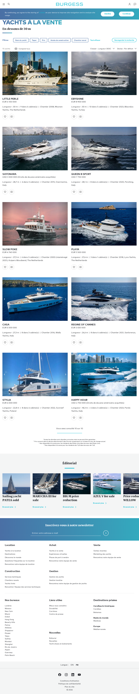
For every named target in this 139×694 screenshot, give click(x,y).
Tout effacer (95, 40)
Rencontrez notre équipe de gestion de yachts (68, 583)
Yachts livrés (10, 583)
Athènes (8, 628)
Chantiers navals (12, 580)
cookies (42, 12)
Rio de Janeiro (11, 647)
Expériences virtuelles (58, 554)
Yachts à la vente (56, 551)
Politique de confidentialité (69, 684)
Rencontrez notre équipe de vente (63, 561)
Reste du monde (100, 618)
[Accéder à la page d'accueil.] (69, 4)
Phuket (7, 633)
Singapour (9, 630)
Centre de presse (56, 614)
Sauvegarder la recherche (124, 40)
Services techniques (13, 577)
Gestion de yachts (56, 577)
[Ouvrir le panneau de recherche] (8, 4)
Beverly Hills (10, 622)
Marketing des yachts (102, 554)
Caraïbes (97, 609)
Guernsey (8, 652)
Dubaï (7, 617)
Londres (8, 606)
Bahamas (97, 612)
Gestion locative (55, 580)
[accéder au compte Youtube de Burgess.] (79, 675)
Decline (107, 13)
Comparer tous (22, 48)
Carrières (53, 611)
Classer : (102, 48)
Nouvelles (53, 641)
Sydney (8, 639)
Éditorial (52, 638)
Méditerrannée (99, 629)
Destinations (10, 554)
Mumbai (8, 641)
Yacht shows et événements (60, 644)
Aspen (7, 650)
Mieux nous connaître (57, 606)
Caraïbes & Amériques (103, 606)
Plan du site (69, 687)
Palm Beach (10, 655)
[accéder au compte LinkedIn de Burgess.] (72, 675)
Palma (7, 625)
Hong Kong (9, 619)
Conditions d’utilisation (69, 681)
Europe (96, 626)
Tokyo (7, 636)
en (72, 665)
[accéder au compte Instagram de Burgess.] (66, 675)
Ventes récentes (100, 551)
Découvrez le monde (13, 557)
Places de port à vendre (59, 557)
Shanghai (9, 644)
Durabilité (53, 608)
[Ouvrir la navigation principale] (3, 4)
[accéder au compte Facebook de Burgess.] (59, 675)
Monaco (8, 608)
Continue (127, 13)
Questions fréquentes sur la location (20, 561)
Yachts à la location (13, 551)
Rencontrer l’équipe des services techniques (22, 587)
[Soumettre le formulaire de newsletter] (106, 533)
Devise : (127, 48)
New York (9, 611)
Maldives (97, 621)
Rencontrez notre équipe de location (19, 564)
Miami (7, 614)
